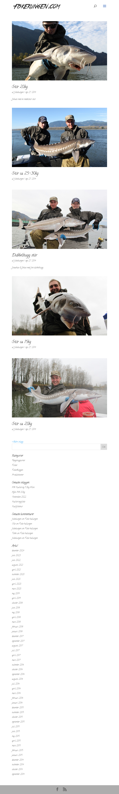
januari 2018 (17, 631)
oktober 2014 (17, 769)
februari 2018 (17, 626)
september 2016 (18, 674)
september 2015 (18, 722)
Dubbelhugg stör (24, 255)
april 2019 (16, 598)
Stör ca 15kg (21, 342)
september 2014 (18, 774)
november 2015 (18, 712)
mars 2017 (16, 660)
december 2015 (17, 707)
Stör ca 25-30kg (25, 174)
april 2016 (16, 688)
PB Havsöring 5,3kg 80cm (23, 487)
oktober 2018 (17, 603)
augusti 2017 (17, 645)
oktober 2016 (17, 669)
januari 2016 (17, 703)
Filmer (14, 465)
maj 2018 (16, 612)
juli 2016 (16, 684)
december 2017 (17, 636)
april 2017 (16, 655)
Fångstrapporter (18, 460)
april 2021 (16, 570)
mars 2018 (16, 622)
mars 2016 (16, 693)
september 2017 (18, 641)
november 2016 (18, 665)
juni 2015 (16, 731)
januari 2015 (17, 755)
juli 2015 (15, 726)
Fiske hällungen (31, 519)
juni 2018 (16, 608)
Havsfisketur (17, 506)
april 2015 (16, 741)
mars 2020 (16, 589)
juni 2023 (16, 555)
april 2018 (16, 617)
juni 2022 (16, 560)
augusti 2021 (17, 565)
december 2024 (18, 550)
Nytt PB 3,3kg (18, 492)
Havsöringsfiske (18, 501)
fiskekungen (19, 92)
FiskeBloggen (17, 470)
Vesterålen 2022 (19, 497)
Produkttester (18, 475)
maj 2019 (16, 593)
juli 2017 (15, 650)
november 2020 (18, 574)
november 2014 (18, 764)
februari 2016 (17, 698)
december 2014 (18, 760)
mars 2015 (16, 745)
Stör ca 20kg (22, 424)
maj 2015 (15, 736)
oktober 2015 (17, 717)
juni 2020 (16, 579)
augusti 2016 (17, 679)
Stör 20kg (20, 87)
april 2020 (16, 584)
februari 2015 (17, 750)
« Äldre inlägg (17, 442)
